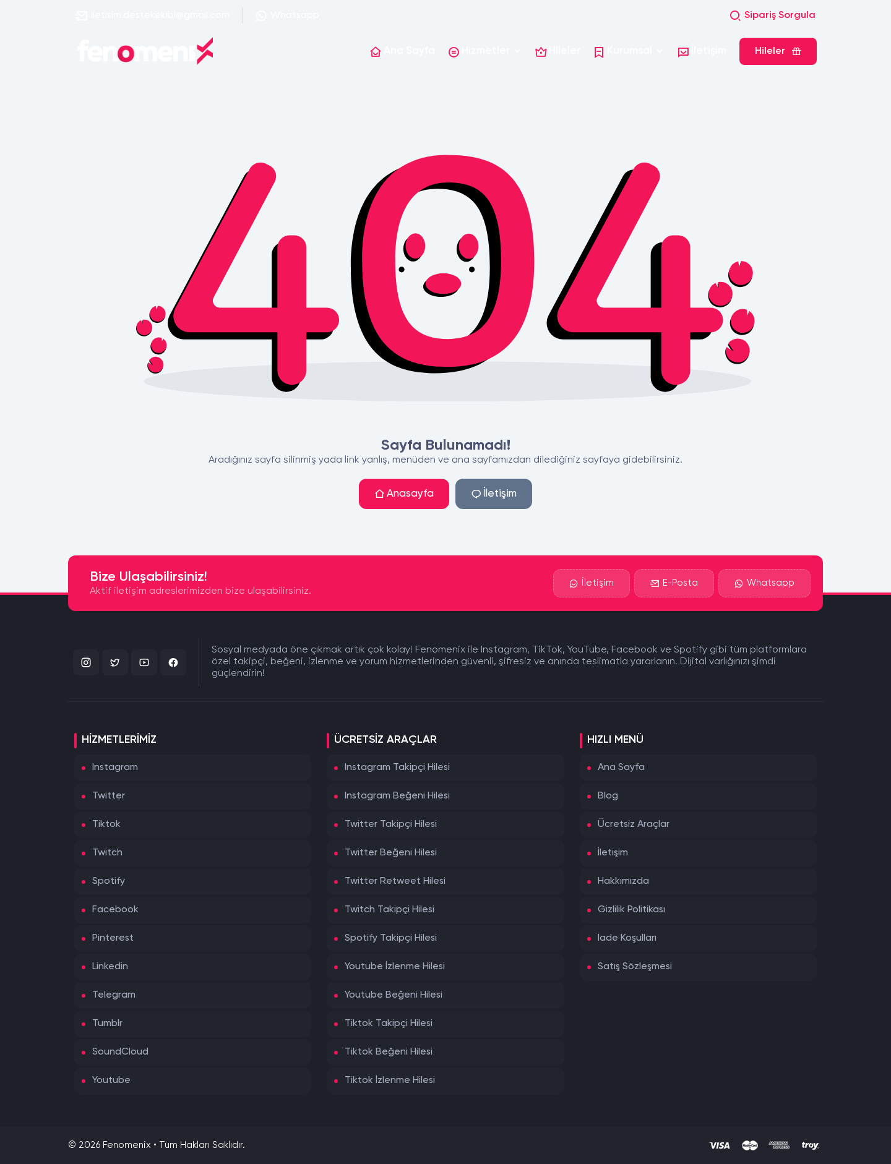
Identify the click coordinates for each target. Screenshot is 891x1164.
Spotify (108, 881)
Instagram (115, 767)
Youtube (111, 1080)
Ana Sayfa (621, 767)
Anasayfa (404, 494)
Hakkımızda (623, 881)
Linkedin (110, 967)
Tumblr (107, 1024)
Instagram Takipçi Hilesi (397, 767)
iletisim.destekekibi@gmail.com (152, 15)
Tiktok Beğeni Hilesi (389, 1052)
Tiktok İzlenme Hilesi (390, 1080)
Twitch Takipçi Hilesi (389, 910)
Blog (608, 796)
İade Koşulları (627, 938)
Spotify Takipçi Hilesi (391, 938)
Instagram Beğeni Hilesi (397, 796)
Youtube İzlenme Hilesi (395, 967)
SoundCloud (120, 1052)
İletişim (494, 494)
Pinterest (113, 938)
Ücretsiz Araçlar (633, 824)
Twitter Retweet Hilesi (395, 881)
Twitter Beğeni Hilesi (391, 853)
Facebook (115, 910)
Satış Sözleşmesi (635, 967)
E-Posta (674, 584)
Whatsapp (287, 15)
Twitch (107, 853)
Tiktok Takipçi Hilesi (389, 1024)
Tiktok (106, 824)
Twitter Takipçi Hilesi (391, 824)
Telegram (114, 995)
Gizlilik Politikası (631, 910)
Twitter (108, 796)
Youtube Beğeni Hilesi (393, 995)
